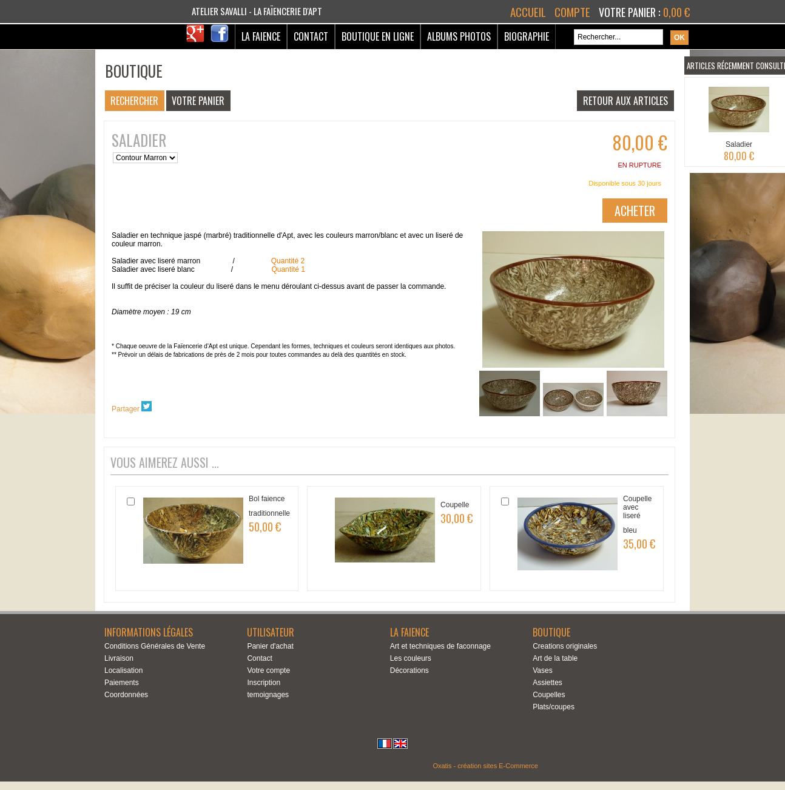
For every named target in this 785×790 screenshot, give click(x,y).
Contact (311, 36)
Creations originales (565, 646)
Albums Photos (459, 36)
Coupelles (549, 694)
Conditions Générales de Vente (154, 646)
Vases (542, 670)
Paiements (121, 682)
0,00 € (676, 12)
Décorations (409, 670)
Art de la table (555, 658)
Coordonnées (126, 694)
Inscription (263, 682)
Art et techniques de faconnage (440, 646)
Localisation (123, 670)
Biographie (526, 36)
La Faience (260, 36)
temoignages (268, 694)
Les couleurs (410, 658)
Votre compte (268, 670)
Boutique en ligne (378, 36)
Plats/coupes (553, 707)
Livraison (118, 658)
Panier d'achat (270, 646)
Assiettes (547, 682)
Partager (126, 409)
